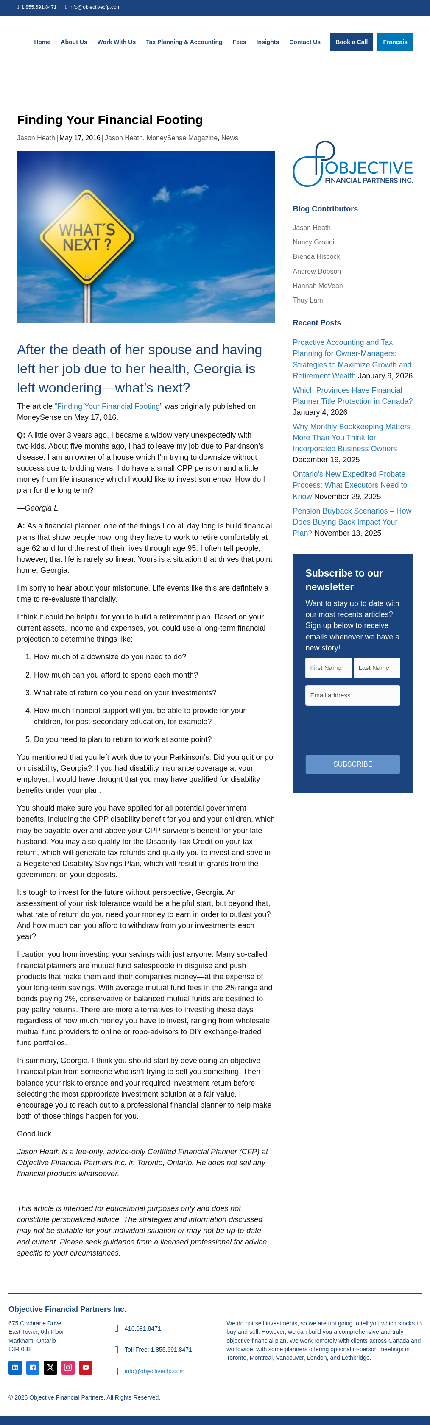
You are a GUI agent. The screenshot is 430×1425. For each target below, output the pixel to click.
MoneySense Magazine (182, 138)
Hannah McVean (318, 285)
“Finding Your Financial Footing (106, 406)
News (229, 138)
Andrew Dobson (317, 271)
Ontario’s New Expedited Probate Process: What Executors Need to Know (350, 485)
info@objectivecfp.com (95, 7)
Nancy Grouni (313, 242)
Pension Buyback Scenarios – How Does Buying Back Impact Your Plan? (352, 522)
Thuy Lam (308, 300)
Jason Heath (36, 138)
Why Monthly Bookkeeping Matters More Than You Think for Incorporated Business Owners (351, 437)
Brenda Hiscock (316, 256)
